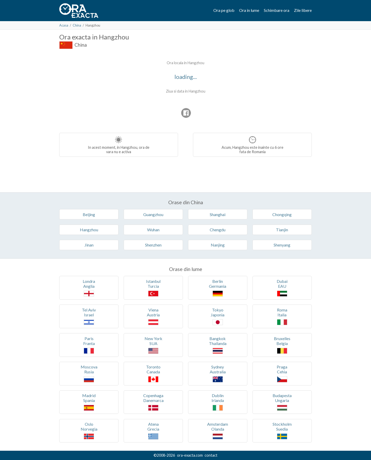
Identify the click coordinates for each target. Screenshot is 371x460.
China (77, 25)
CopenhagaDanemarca (153, 402)
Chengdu (217, 229)
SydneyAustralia (218, 373)
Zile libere (303, 10)
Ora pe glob (223, 10)
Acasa (63, 25)
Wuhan (153, 229)
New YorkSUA (153, 345)
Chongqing (282, 214)
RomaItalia (282, 316)
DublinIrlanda (218, 402)
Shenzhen (153, 244)
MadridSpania (89, 402)
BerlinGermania (217, 288)
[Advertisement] (102, 90)
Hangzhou (89, 229)
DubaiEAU (282, 288)
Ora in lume (249, 10)
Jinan (89, 244)
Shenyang (282, 244)
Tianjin (282, 229)
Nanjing (218, 244)
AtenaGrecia (153, 430)
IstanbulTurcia (153, 288)
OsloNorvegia (89, 430)
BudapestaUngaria (282, 402)
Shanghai (217, 214)
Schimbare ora (276, 10)
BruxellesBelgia (282, 345)
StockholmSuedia (282, 430)
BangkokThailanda (217, 345)
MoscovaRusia (89, 373)
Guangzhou (153, 214)
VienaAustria (153, 316)
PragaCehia (282, 373)
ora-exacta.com (190, 455)
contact (211, 455)
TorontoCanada (153, 373)
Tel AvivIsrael (89, 316)
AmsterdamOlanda (217, 430)
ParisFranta (89, 345)
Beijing (89, 214)
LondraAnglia (89, 288)
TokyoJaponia (217, 316)
